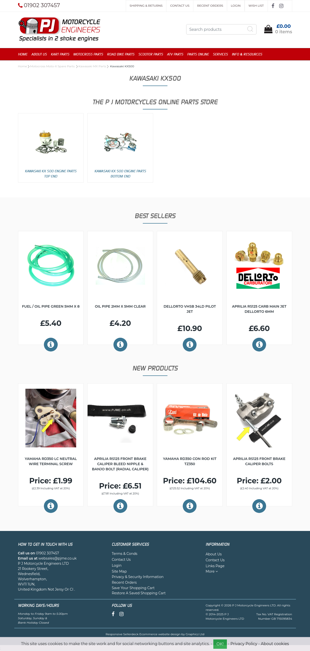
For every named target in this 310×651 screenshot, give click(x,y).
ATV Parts (175, 54)
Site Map (119, 571)
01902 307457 (47, 553)
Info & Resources (247, 54)
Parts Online (198, 54)
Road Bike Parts (120, 54)
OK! (220, 644)
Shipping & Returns (146, 5)
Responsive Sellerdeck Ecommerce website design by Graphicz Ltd (155, 634)
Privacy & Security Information (138, 577)
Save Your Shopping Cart (133, 588)
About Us (39, 54)
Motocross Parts (88, 54)
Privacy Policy (243, 643)
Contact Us (179, 5)
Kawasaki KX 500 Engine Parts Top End (50, 173)
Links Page (215, 566)
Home (22, 54)
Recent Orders (210, 5)
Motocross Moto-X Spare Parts (52, 66)
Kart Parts (60, 54)
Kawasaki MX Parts (92, 66)
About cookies (275, 643)
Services (220, 54)
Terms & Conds (124, 553)
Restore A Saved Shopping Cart (139, 593)
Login (236, 5)
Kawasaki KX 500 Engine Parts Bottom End (120, 173)
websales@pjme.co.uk (57, 558)
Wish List (256, 5)
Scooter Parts (150, 54)
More (212, 571)
